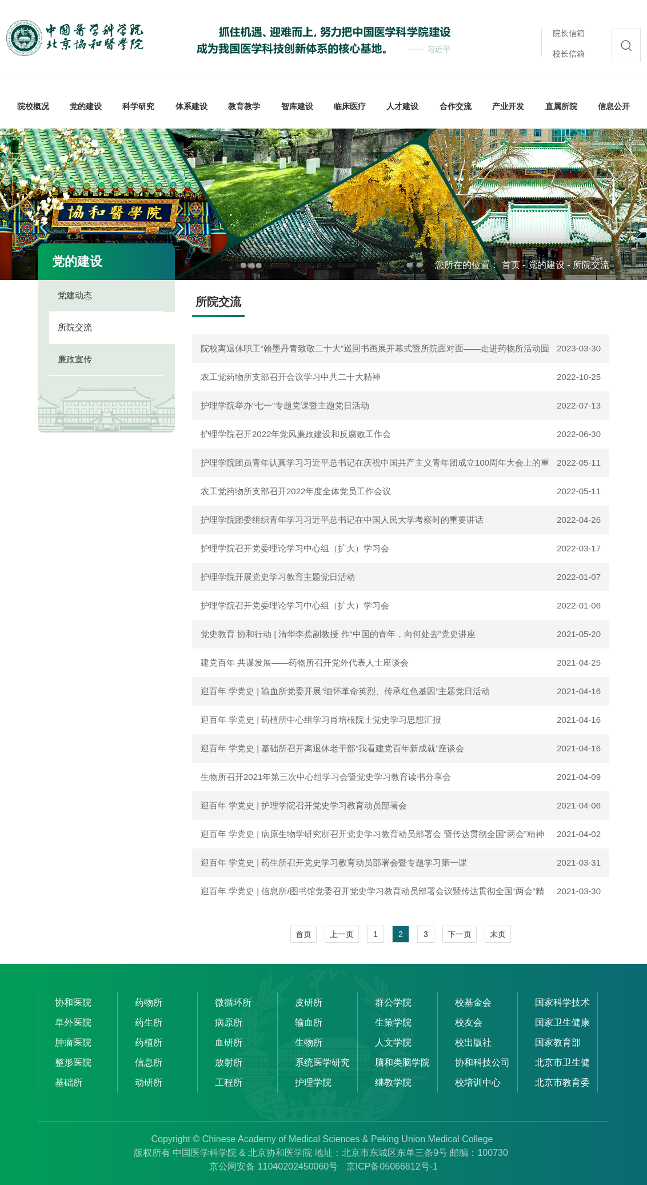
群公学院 (393, 1002)
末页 (498, 934)
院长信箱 (569, 33)
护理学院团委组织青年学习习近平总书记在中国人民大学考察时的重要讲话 (342, 520)
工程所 (228, 1082)
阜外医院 (73, 1022)
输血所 (308, 1022)
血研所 (228, 1042)
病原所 (228, 1022)
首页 (511, 265)
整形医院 (73, 1062)
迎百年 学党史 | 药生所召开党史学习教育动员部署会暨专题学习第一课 (334, 862)
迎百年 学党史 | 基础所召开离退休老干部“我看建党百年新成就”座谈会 (332, 748)
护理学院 (313, 1082)
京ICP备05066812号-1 (392, 1166)
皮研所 (308, 1002)
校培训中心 (478, 1082)
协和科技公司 (482, 1062)
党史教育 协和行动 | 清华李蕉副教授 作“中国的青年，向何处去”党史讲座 (338, 634)
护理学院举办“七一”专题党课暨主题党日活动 (285, 405)
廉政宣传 (75, 359)
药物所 (148, 1002)
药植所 (148, 1042)
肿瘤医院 (73, 1042)
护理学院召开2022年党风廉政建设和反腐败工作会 (296, 434)
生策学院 (393, 1022)
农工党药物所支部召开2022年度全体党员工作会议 (296, 491)
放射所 (228, 1062)
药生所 (148, 1022)
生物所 (308, 1042)
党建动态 (75, 295)
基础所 (68, 1082)
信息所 (148, 1062)
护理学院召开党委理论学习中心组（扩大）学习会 (295, 548)
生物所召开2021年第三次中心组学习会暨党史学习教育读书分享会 (326, 777)
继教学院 (393, 1082)
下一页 (460, 934)
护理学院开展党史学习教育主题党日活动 (278, 577)
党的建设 (546, 265)
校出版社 (473, 1042)
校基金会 (473, 1002)
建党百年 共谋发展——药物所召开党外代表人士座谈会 (305, 662)
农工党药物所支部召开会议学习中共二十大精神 (291, 377)
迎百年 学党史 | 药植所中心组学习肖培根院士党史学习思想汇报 (321, 719)
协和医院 (73, 1002)
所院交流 (591, 265)
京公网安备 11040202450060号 (273, 1166)
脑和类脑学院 (402, 1062)
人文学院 (393, 1042)
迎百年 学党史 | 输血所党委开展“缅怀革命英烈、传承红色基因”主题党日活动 (345, 691)
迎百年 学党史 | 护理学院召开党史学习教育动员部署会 (304, 805)
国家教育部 (558, 1042)
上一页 (342, 934)
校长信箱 (569, 53)
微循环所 (233, 1002)
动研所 (148, 1082)
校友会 (468, 1022)
